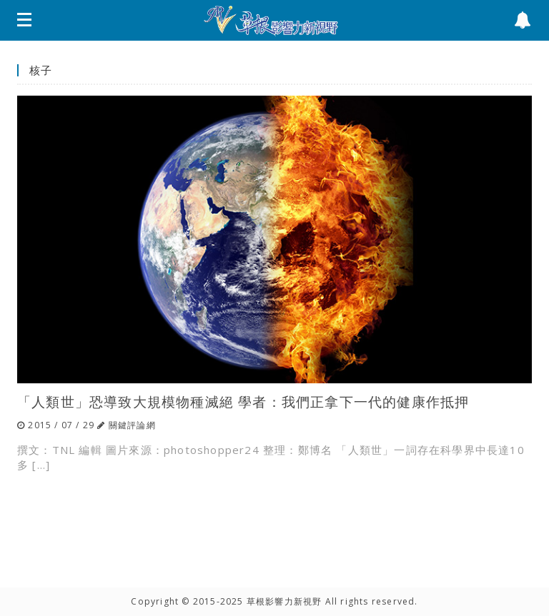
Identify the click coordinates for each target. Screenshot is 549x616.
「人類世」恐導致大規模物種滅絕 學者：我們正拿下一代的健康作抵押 (243, 401)
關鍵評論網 (132, 425)
